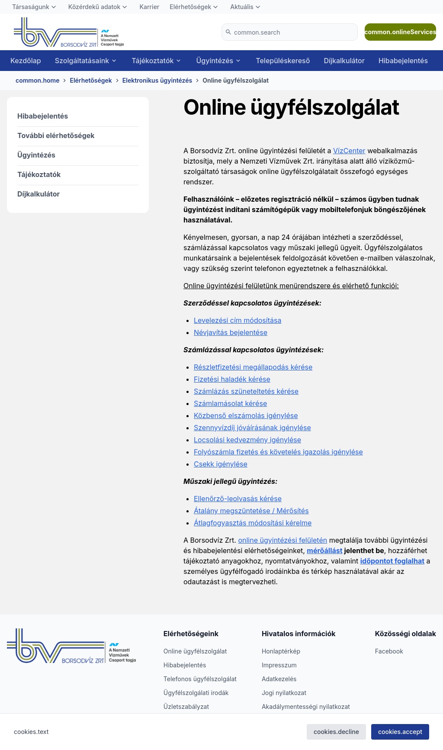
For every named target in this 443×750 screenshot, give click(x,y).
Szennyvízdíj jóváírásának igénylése (252, 427)
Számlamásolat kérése (230, 403)
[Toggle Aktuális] (258, 7)
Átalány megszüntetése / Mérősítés (251, 510)
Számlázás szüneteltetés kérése (246, 391)
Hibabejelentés (42, 116)
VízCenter (349, 150)
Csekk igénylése (220, 464)
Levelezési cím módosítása (237, 320)
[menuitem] (35, 7)
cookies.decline (336, 731)
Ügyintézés (36, 155)
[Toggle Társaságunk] (53, 7)
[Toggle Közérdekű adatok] (124, 7)
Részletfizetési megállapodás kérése (253, 367)
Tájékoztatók (39, 174)
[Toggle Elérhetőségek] (215, 7)
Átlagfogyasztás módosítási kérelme (252, 522)
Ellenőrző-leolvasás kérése (238, 498)
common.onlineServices (400, 31)
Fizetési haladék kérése (232, 379)
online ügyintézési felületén (282, 540)
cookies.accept (400, 731)
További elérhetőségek (56, 135)
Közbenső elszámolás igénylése (246, 415)
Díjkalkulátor (38, 194)
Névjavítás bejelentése (230, 332)
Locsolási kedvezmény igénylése (247, 439)
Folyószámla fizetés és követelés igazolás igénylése (278, 451)
